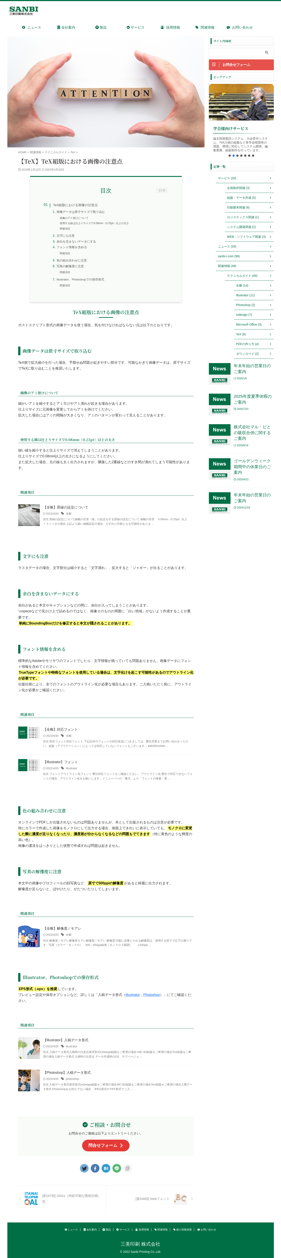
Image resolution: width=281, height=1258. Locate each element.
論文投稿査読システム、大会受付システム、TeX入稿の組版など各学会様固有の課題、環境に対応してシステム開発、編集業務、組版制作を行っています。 (240, 144)
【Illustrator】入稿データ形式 (66, 1040)
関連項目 (65, 228)
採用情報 (170, 27)
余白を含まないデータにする (76, 241)
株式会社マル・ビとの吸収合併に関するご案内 (252, 433)
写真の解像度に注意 (70, 266)
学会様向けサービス (230, 128)
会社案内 (66, 27)
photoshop (72, 1078)
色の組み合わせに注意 (72, 260)
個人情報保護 (182, 1229)
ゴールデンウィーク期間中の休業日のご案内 (252, 467)
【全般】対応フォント (60, 729)
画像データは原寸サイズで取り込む (81, 211)
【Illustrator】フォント (60, 762)
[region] (241, 122)
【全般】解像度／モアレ (62, 928)
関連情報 (204, 27)
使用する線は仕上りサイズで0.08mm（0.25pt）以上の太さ (94, 223)
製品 (101, 27)
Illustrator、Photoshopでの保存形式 (80, 279)
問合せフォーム (105, 1145)
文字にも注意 (66, 235)
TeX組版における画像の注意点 (75, 205)
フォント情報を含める (72, 247)
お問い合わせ (240, 27)
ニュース (31, 27)
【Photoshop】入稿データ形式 (67, 1072)
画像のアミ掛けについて (74, 218)
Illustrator (133, 995)
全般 (68, 513)
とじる (162, 190)
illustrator (71, 768)
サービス (136, 27)
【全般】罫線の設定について (65, 507)
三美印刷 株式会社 (140, 1244)
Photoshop (151, 995)
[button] (230, 156)
